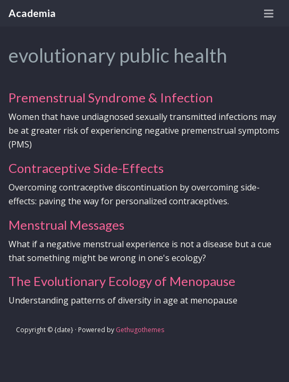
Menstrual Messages (66, 224)
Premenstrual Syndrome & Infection (110, 97)
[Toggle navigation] (268, 13)
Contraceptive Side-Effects (86, 168)
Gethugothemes (140, 329)
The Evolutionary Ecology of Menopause (121, 281)
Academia (32, 13)
